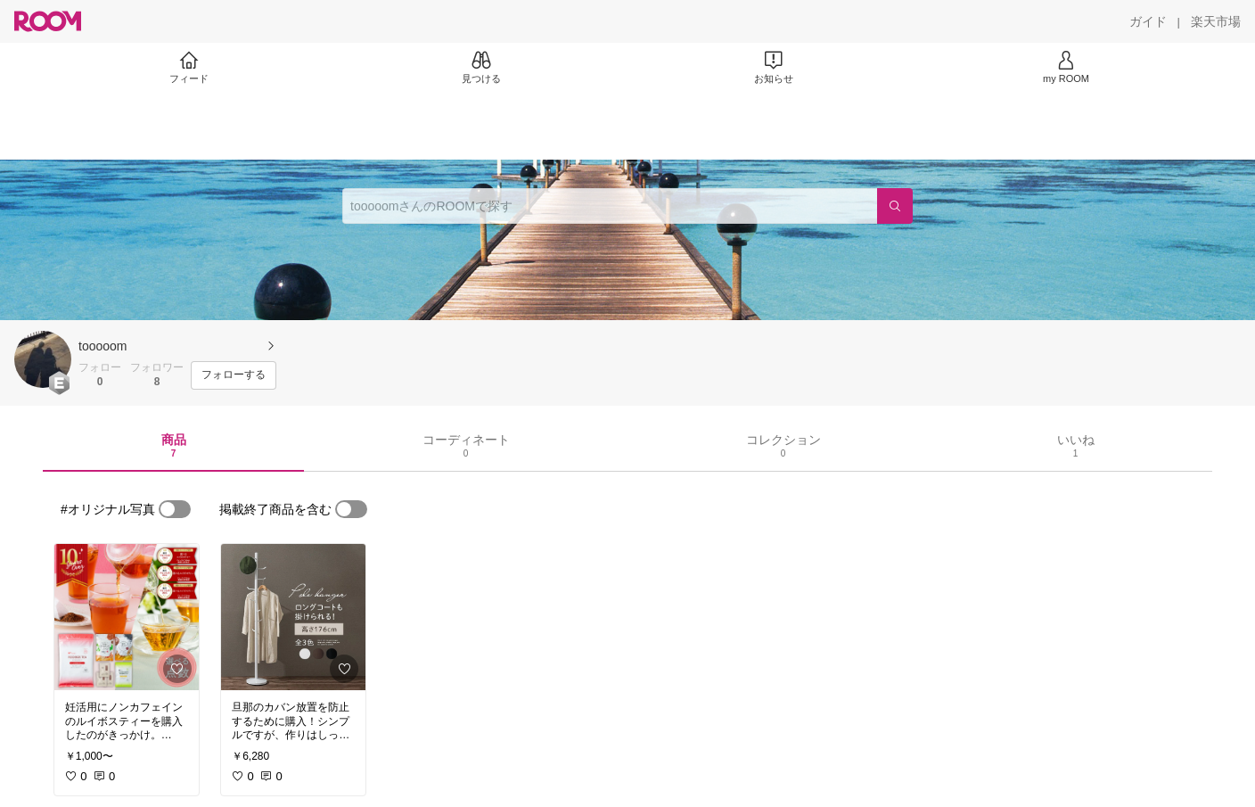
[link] (126, 617)
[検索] (895, 206)
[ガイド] (1148, 21)
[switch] (175, 509)
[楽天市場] (1216, 21)
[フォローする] (233, 375)
